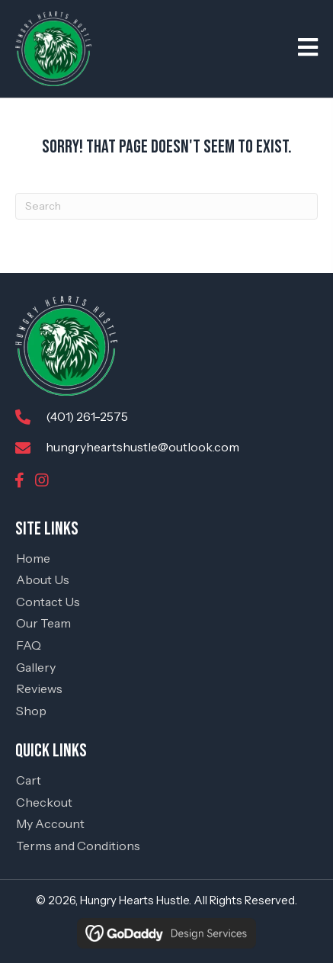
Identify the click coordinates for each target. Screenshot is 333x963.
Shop (31, 710)
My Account (50, 823)
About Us (42, 579)
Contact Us (48, 601)
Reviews (39, 688)
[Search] (166, 206)
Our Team (43, 623)
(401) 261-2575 (87, 416)
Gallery (36, 667)
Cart (28, 780)
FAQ (28, 645)
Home (33, 558)
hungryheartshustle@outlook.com (142, 446)
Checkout (44, 802)
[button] (19, 480)
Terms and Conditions (78, 845)
